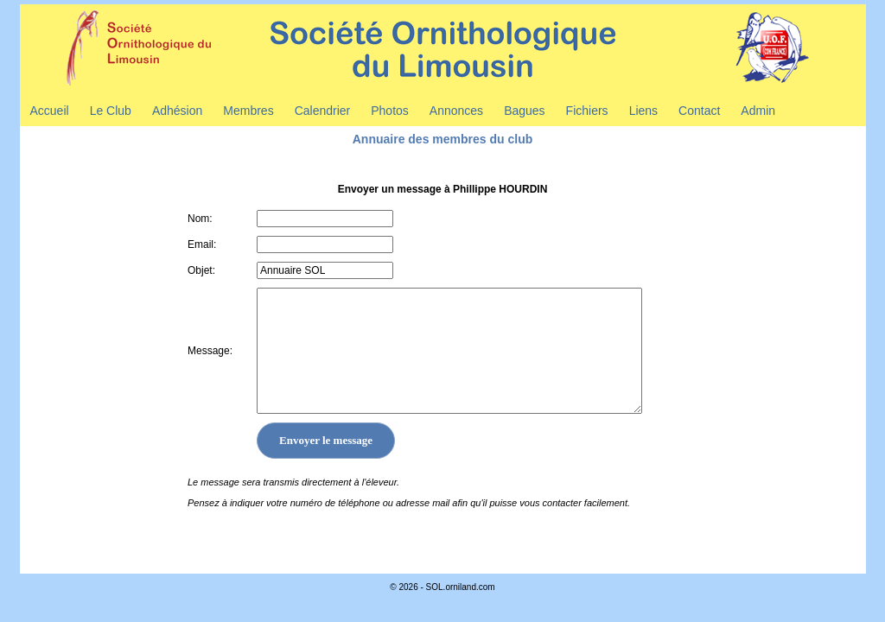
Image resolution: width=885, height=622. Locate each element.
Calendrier (323, 110)
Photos (390, 110)
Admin (758, 110)
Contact (699, 110)
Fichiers (587, 110)
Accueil (49, 110)
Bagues (524, 110)
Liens (643, 110)
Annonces (456, 110)
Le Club (110, 110)
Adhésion (177, 110)
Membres (248, 110)
